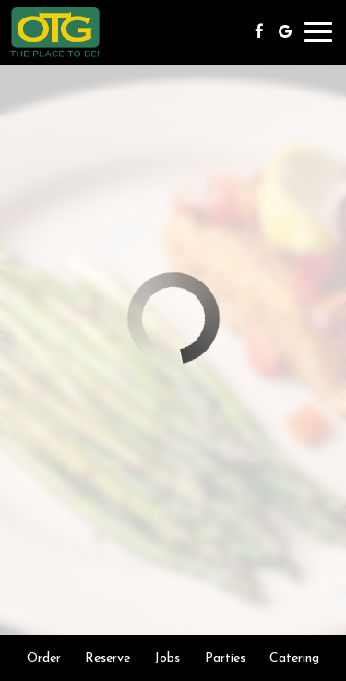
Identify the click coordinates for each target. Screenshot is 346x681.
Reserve (107, 657)
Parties (225, 657)
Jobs (167, 657)
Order (44, 657)
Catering (294, 657)
